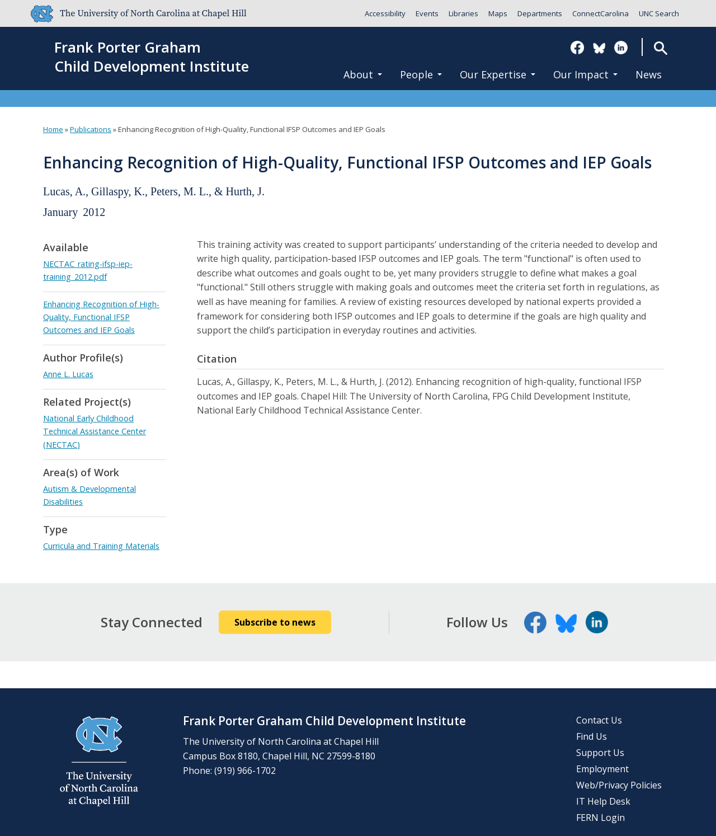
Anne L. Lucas (68, 374)
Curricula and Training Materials (101, 546)
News (648, 74)
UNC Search (659, 13)
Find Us (591, 736)
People (421, 74)
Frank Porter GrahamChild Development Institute (151, 57)
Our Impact (585, 74)
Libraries (463, 13)
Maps (497, 13)
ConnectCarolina (600, 13)
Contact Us (599, 720)
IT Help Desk (603, 801)
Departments (539, 13)
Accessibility (385, 13)
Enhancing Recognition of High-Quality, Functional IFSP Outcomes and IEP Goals (101, 317)
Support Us (600, 752)
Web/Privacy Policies (619, 785)
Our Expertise (497, 74)
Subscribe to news (274, 622)
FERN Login (600, 817)
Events (427, 13)
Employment (602, 769)
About (362, 74)
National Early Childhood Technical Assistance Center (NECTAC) (94, 431)
